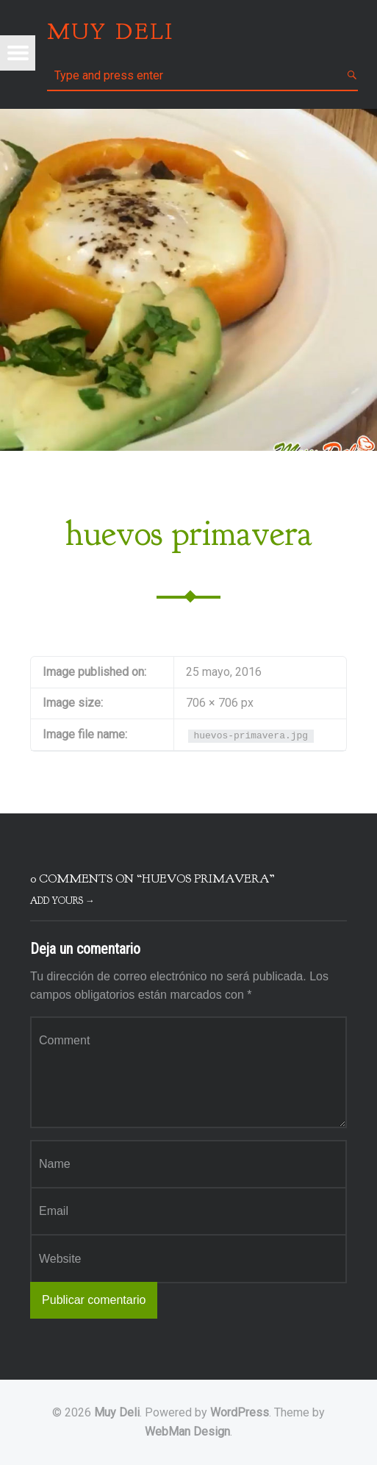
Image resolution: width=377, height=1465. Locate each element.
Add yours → (62, 901)
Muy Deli (117, 1412)
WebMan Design (187, 1432)
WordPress (239, 1412)
